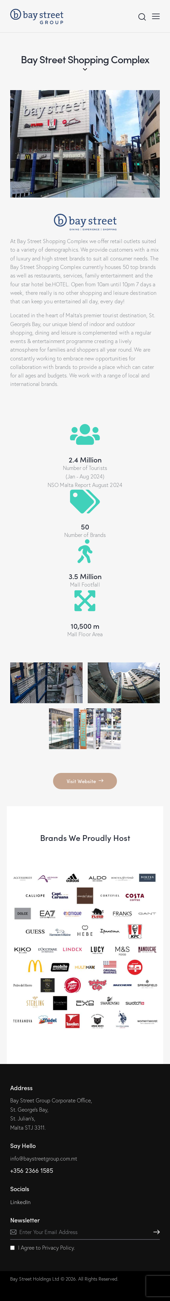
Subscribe (155, 1232)
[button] (156, 16)
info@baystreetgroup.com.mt (43, 1158)
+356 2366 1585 (31, 1171)
